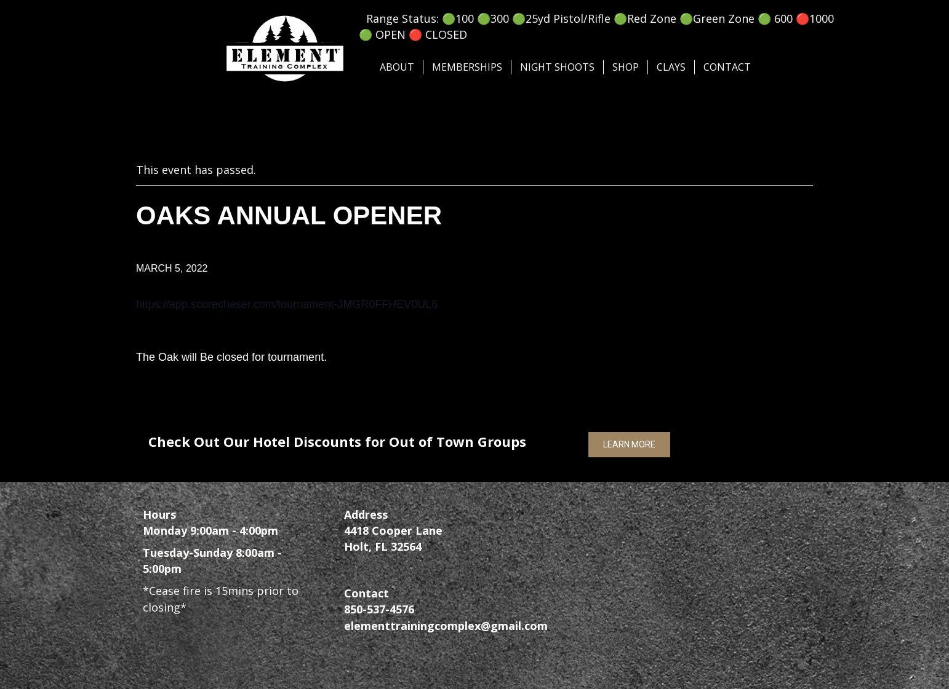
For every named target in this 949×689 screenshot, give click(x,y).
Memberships (467, 67)
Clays (671, 67)
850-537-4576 (379, 609)
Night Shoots (557, 67)
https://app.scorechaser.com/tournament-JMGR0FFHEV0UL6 (287, 304)
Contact (727, 67)
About (397, 67)
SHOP (625, 67)
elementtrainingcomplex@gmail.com (446, 625)
